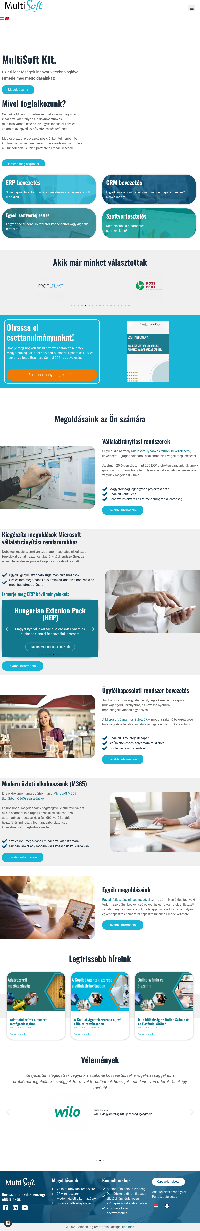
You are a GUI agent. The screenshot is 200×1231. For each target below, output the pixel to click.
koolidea (128, 1227)
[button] (191, 8)
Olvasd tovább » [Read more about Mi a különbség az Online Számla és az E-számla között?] (146, 1034)
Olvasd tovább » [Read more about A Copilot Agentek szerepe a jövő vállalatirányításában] (82, 1034)
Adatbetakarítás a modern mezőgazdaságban (28, 1022)
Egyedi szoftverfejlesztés (27, 287)
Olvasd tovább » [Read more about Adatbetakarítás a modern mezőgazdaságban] (18, 1034)
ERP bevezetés (23, 254)
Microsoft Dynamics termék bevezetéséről (160, 451)
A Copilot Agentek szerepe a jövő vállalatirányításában (97, 1022)
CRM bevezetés (124, 254)
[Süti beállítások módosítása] (8, 1223)
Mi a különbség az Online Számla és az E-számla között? (163, 1022)
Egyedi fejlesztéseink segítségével (126, 900)
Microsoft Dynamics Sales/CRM (127, 719)
